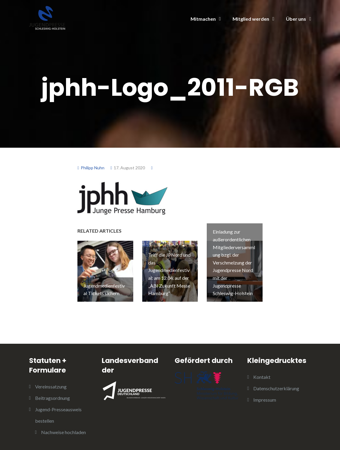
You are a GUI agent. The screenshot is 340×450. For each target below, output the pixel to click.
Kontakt (261, 377)
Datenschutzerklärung (276, 388)
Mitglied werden (251, 19)
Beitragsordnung (52, 398)
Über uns (296, 19)
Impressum (264, 400)
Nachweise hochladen (63, 432)
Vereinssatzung (51, 386)
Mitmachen (203, 19)
